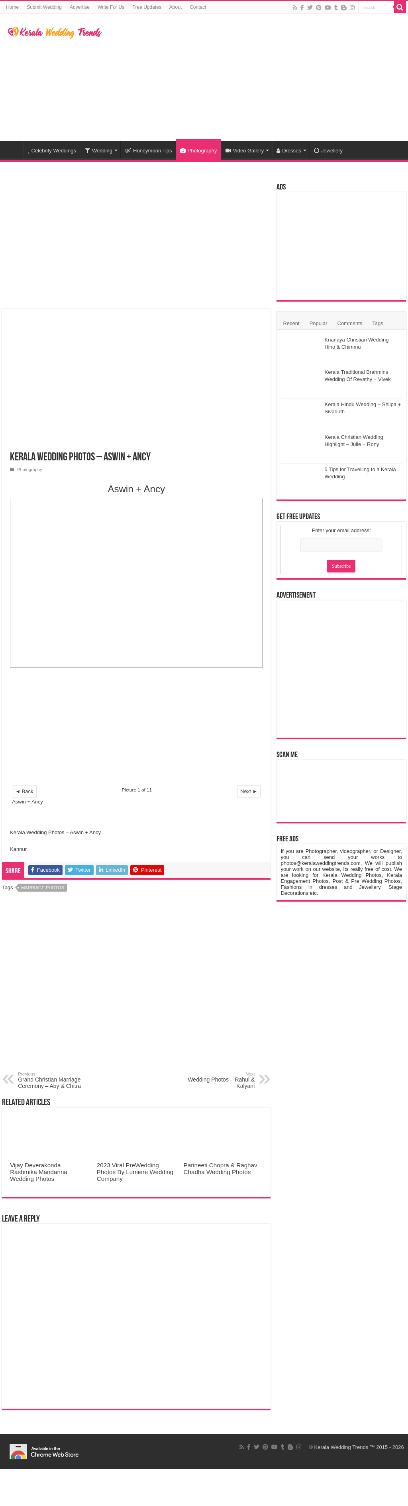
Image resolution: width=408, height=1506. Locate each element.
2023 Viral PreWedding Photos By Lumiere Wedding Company (135, 1172)
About (175, 7)
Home (12, 7)
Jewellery (328, 151)
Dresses (289, 151)
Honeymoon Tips (148, 151)
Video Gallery (245, 151)
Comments (350, 323)
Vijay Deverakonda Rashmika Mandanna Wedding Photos (38, 1172)
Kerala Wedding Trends (341, 1447)
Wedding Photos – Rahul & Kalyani (214, 1080)
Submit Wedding (44, 7)
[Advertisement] (255, 77)
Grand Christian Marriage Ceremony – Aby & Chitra (59, 1080)
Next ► (248, 791)
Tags (377, 323)
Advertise (80, 7)
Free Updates (146, 7)
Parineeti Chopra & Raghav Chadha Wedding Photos (220, 1168)
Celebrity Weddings (51, 151)
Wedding (98, 151)
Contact (198, 7)
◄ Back (24, 791)
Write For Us (111, 7)
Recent (291, 323)
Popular (319, 323)
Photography (198, 151)
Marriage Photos (42, 887)
